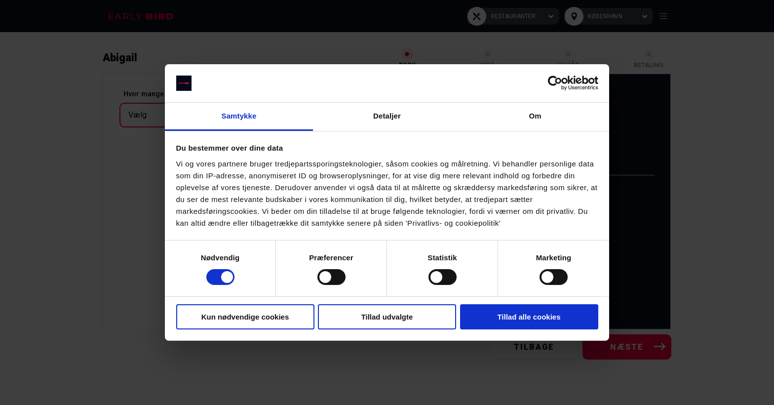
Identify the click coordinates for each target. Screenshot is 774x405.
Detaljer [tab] (387, 116)
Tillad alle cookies (528, 317)
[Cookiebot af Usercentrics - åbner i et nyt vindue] (555, 83)
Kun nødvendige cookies (245, 317)
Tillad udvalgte (387, 317)
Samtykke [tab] (239, 116)
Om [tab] (535, 116)
